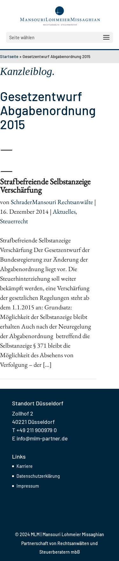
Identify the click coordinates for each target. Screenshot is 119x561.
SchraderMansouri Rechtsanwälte (52, 202)
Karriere (25, 466)
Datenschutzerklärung (38, 476)
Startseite (9, 56)
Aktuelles (64, 211)
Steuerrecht (14, 221)
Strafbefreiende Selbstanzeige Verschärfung (45, 185)
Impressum (28, 486)
